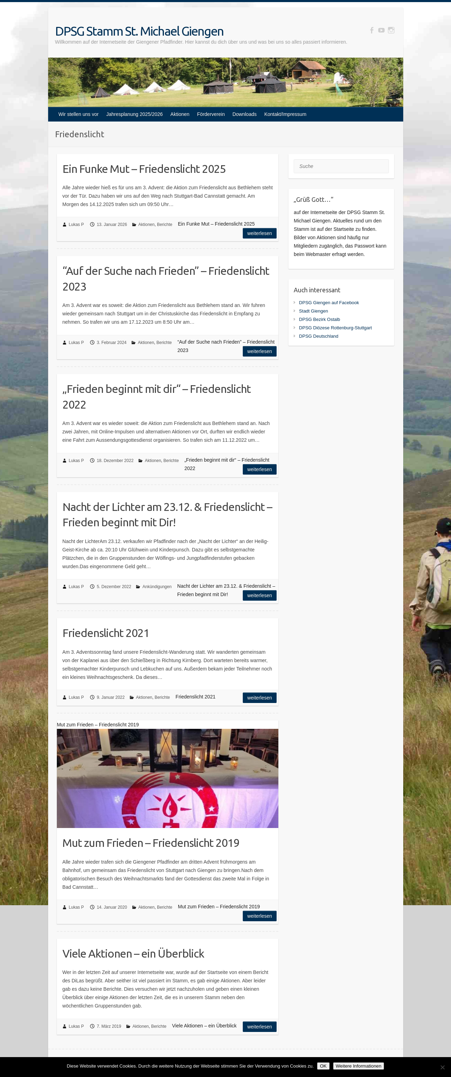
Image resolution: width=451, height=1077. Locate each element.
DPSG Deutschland (318, 336)
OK (323, 1066)
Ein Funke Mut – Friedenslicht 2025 (144, 168)
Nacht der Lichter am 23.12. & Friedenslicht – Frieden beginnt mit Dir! (167, 514)
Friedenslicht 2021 (105, 633)
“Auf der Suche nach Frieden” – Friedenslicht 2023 (165, 278)
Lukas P (76, 224)
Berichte (164, 224)
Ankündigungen (156, 586)
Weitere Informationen (359, 1066)
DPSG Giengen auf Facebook (329, 302)
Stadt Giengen (313, 311)
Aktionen (180, 114)
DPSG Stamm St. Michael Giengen (139, 31)
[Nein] (442, 1067)
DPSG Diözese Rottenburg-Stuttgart (335, 327)
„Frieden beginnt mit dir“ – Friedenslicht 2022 (156, 396)
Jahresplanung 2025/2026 (134, 114)
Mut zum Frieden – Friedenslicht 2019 (150, 842)
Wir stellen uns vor (79, 114)
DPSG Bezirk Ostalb (319, 319)
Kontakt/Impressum (285, 114)
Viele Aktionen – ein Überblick (133, 953)
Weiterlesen (259, 233)
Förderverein (211, 114)
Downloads (244, 114)
